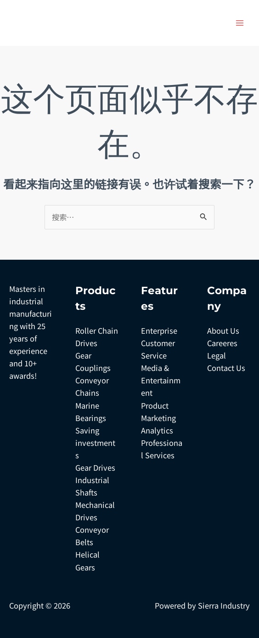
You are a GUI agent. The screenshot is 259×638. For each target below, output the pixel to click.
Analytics (157, 430)
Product (155, 405)
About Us (223, 330)
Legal (216, 355)
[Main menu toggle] (239, 23)
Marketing (158, 417)
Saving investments (95, 443)
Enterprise (159, 330)
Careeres (222, 342)
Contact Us (226, 367)
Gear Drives (95, 467)
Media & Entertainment (160, 380)
